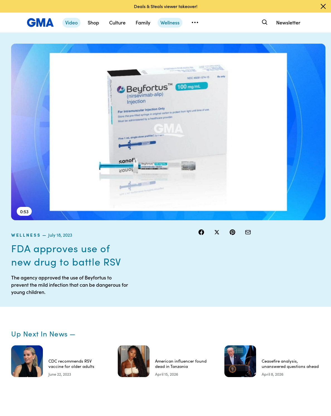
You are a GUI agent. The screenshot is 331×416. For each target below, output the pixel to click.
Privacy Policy (175, 312)
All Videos (245, 322)
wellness (211, 47)
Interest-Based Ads (213, 309)
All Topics (245, 332)
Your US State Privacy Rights (212, 294)
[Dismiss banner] (323, 6)
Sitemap (281, 292)
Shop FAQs (246, 292)
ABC (241, 312)
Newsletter (288, 22)
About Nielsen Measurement (212, 324)
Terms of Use (174, 302)
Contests (171, 292)
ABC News (246, 302)
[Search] (264, 22)
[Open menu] (195, 23)
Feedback (209, 347)
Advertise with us (176, 369)
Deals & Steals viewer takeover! (165, 6)
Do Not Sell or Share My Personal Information (175, 329)
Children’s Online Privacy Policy (175, 352)
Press (205, 337)
